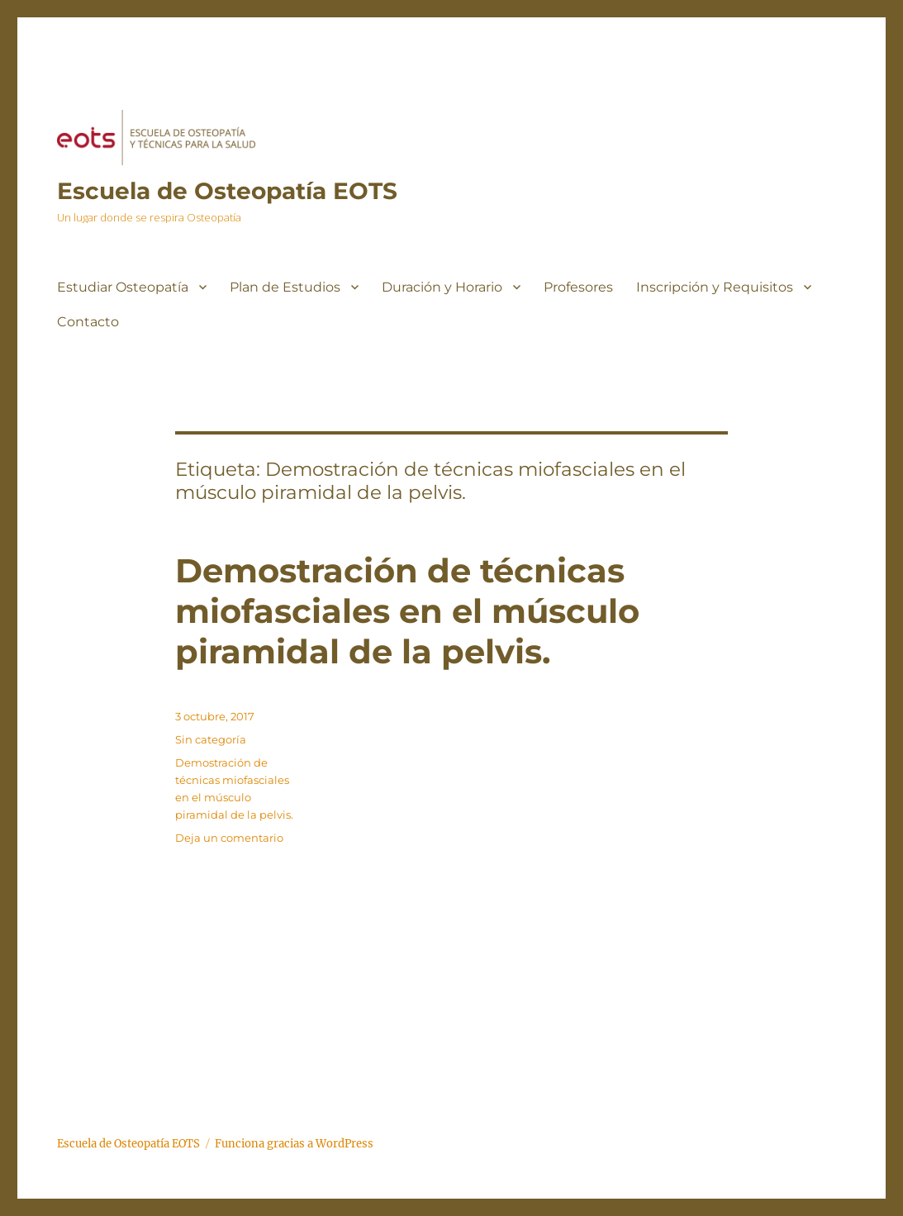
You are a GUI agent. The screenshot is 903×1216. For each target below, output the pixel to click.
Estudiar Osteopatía (122, 287)
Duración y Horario (442, 287)
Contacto (88, 322)
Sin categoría (210, 739)
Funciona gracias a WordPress (294, 1144)
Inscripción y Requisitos (714, 287)
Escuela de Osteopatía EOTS (227, 191)
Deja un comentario (229, 837)
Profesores (578, 287)
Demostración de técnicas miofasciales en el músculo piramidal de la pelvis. (407, 611)
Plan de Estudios (285, 287)
